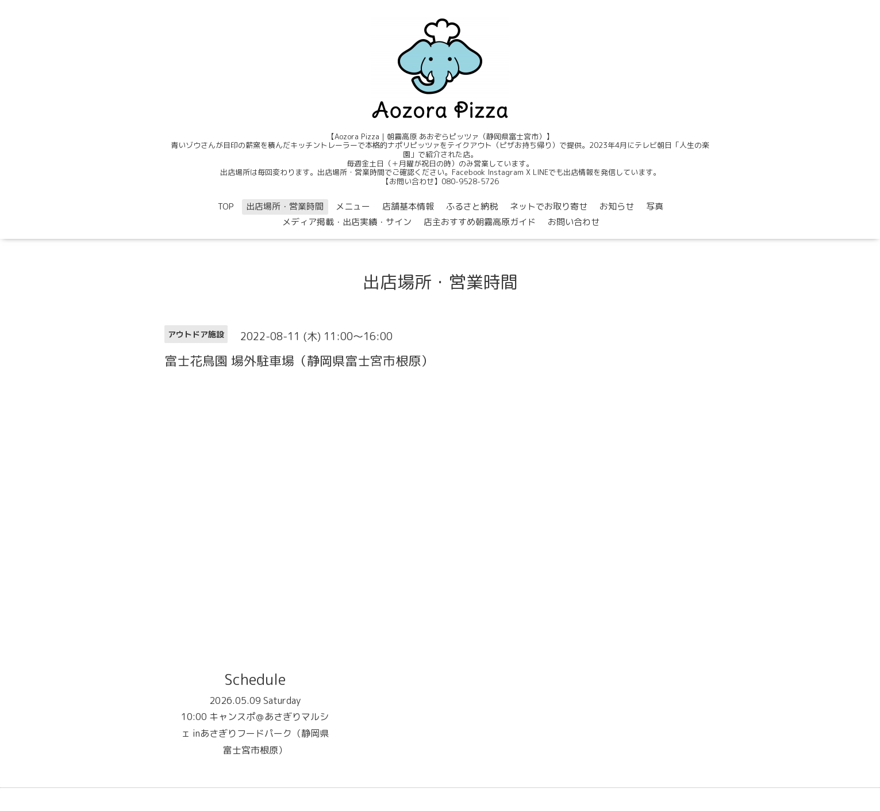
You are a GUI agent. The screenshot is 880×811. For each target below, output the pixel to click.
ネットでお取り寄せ (548, 206)
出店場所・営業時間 (285, 206)
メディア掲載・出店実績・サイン (347, 222)
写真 (654, 206)
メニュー (353, 206)
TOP (226, 206)
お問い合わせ (574, 222)
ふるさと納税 (472, 206)
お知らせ (617, 206)
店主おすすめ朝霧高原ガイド (480, 222)
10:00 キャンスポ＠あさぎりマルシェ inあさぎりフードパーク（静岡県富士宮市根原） (255, 733)
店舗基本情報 (408, 206)
